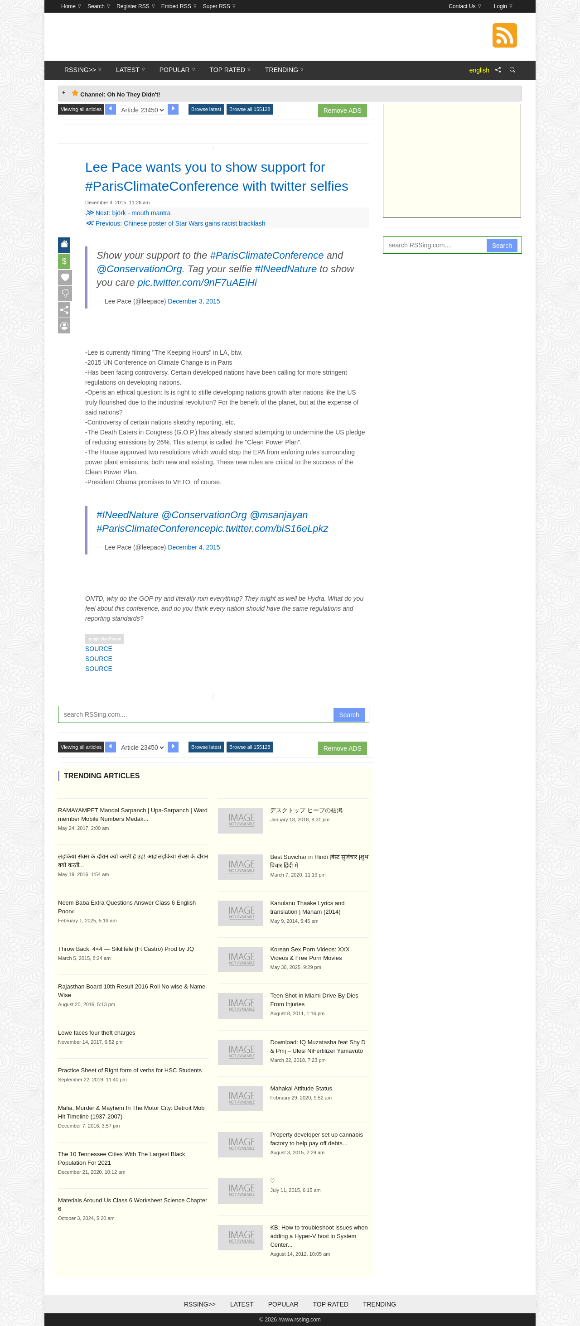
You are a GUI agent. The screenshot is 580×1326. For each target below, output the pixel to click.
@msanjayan (279, 515)
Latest (242, 1304)
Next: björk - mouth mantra (128, 213)
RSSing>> (200, 1304)
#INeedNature (286, 269)
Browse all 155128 (250, 109)
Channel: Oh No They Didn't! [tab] (116, 93)
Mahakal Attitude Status (301, 1088)
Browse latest (206, 109)
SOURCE (98, 648)
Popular (283, 1304)
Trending (379, 1304)
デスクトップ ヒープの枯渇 (306, 810)
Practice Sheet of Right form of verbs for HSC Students (130, 1070)
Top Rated (330, 1304)
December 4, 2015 (194, 547)
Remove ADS (343, 110)
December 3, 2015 (194, 301)
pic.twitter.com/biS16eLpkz (269, 528)
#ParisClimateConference (267, 255)
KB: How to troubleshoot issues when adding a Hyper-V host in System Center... (318, 1236)
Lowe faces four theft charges (96, 1032)
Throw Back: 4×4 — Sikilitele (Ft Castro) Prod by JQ (126, 948)
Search (349, 714)
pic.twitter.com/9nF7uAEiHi (197, 282)
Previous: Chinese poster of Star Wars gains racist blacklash (175, 223)
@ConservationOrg (139, 269)
